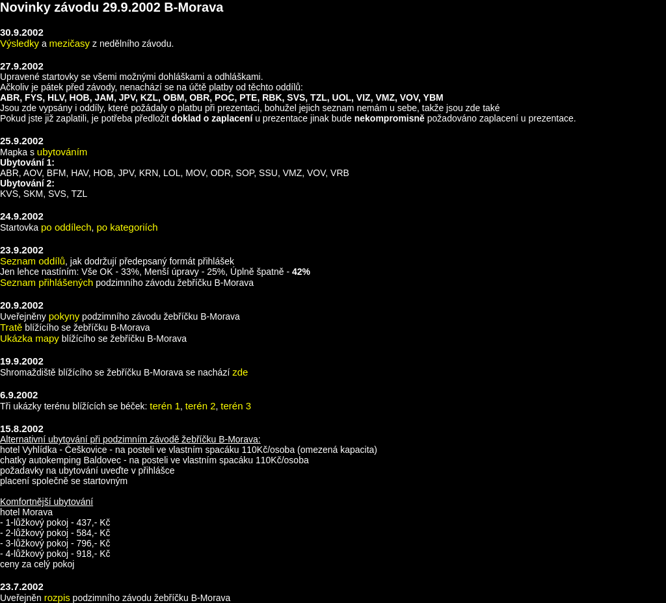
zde (240, 372)
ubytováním (62, 151)
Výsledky (19, 43)
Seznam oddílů (32, 260)
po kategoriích (126, 227)
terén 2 (200, 405)
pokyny (64, 316)
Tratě (11, 327)
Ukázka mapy (29, 338)
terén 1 (165, 405)
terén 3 (235, 405)
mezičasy (69, 43)
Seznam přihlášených (46, 282)
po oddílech (66, 227)
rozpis (57, 597)
